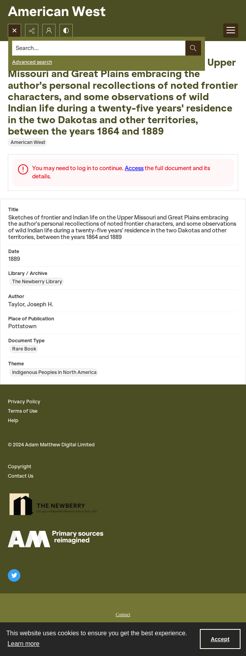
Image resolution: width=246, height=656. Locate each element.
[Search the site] (99, 48)
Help (13, 420)
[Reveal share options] (31, 30)
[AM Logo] (55, 539)
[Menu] (230, 30)
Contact (123, 614)
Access (134, 168)
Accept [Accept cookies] (220, 639)
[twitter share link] (14, 575)
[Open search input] (14, 30)
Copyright (19, 466)
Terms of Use (23, 411)
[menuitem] (123, 613)
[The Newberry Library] (55, 504)
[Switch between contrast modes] (66, 30)
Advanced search (32, 62)
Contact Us (20, 476)
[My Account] (49, 30)
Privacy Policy (24, 401)
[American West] (70, 12)
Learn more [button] (23, 643)
